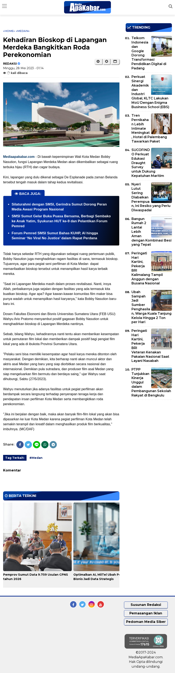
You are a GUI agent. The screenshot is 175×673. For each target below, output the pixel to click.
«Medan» (23, 31)
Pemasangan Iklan (145, 613)
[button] (115, 61)
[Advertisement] (150, 426)
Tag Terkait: (14, 458)
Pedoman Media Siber (146, 622)
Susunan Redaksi (146, 605)
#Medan (36, 458)
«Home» (9, 31)
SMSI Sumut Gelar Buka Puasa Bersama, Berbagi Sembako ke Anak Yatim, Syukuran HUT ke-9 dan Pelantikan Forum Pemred (61, 221)
